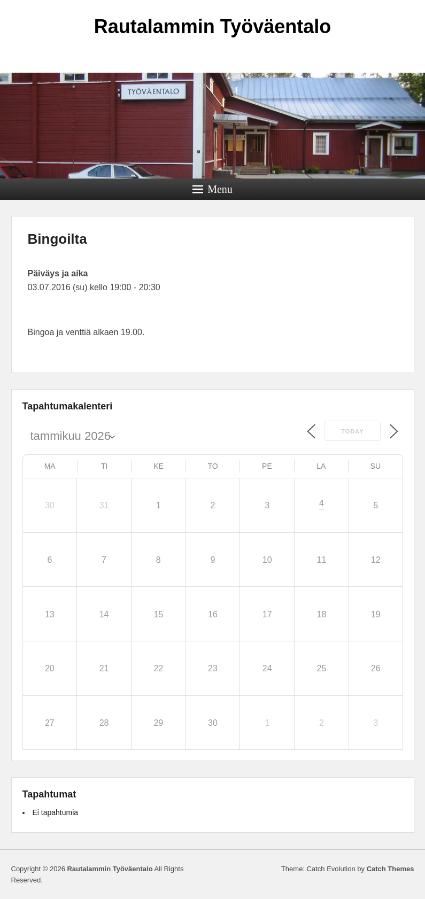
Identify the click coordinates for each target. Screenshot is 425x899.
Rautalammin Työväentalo (212, 26)
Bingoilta (57, 239)
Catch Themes (390, 869)
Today (352, 431)
